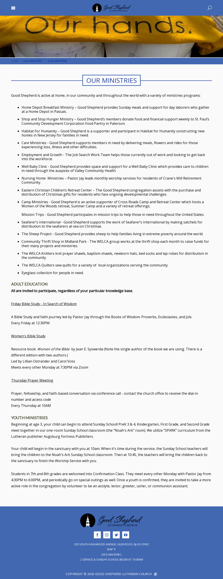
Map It (111, 549)
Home (15, 61)
